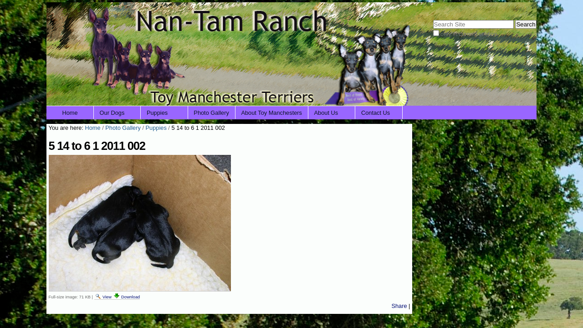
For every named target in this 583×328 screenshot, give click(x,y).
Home (70, 112)
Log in (523, 8)
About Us (326, 112)
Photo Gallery (211, 112)
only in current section (468, 34)
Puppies (157, 112)
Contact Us (375, 112)
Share (399, 305)
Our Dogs (112, 112)
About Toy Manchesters (271, 112)
